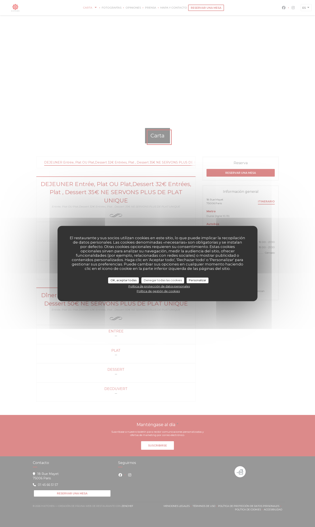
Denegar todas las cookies (163, 280)
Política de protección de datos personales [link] (159, 286)
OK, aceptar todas (123, 280)
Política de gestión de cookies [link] (158, 291)
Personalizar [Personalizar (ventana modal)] (197, 280)
